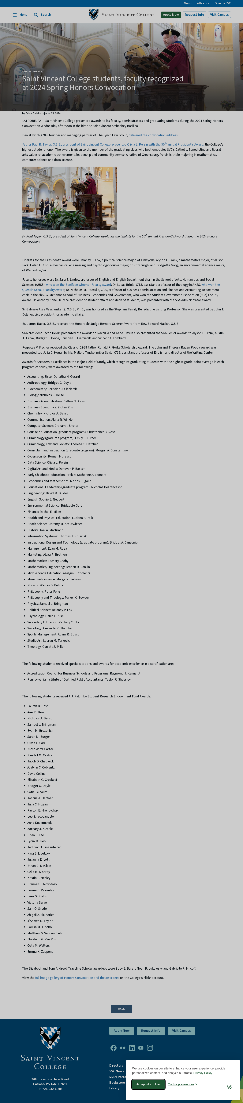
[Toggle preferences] (182, 1084)
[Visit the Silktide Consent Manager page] (229, 1086)
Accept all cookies (148, 1084)
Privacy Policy (202, 1073)
